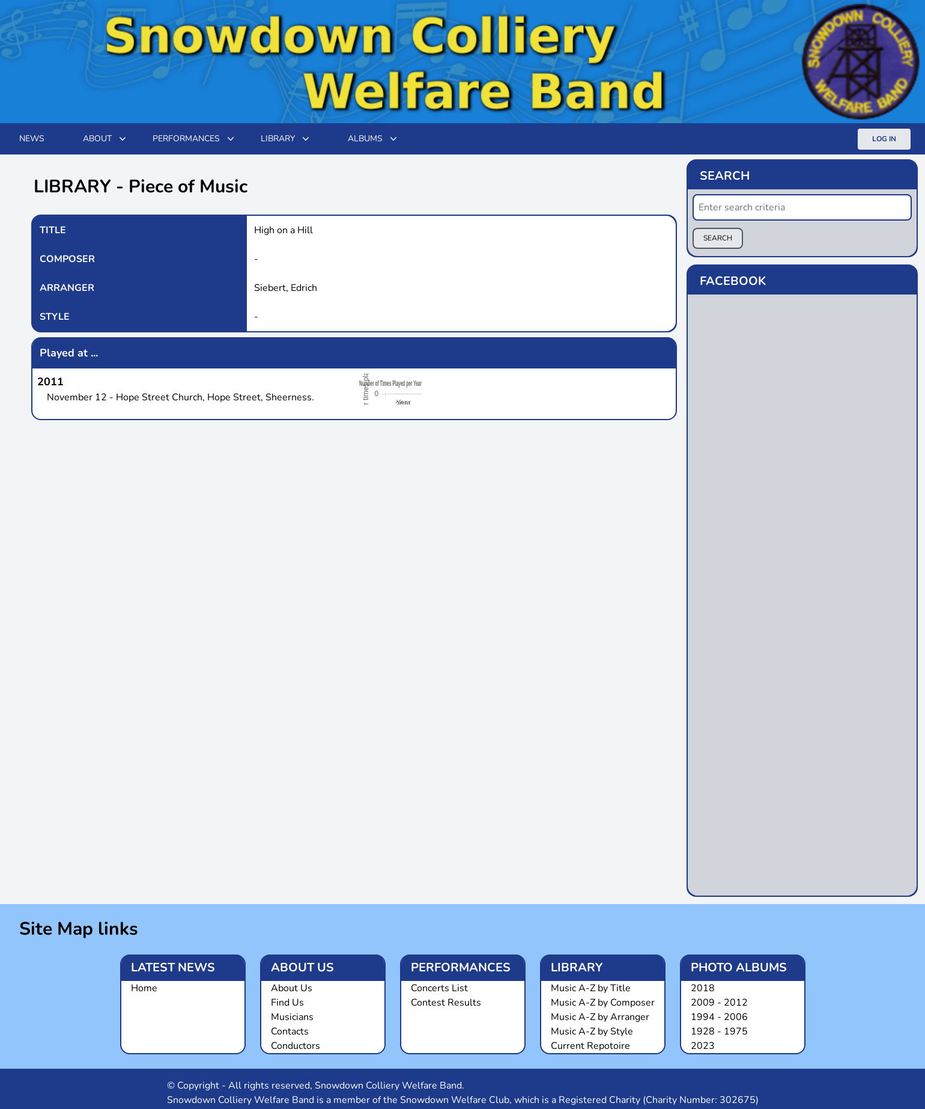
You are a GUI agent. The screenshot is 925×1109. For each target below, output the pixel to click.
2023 (703, 1045)
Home (144, 988)
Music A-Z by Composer (603, 1002)
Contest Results (446, 1002)
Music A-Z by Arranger (600, 1017)
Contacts (290, 1031)
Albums (373, 139)
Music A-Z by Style (592, 1031)
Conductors (295, 1045)
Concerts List (439, 988)
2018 (703, 988)
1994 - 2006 (719, 1017)
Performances (195, 139)
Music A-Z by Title (591, 988)
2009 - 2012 (719, 1002)
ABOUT (106, 139)
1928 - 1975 (719, 1031)
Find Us (287, 1002)
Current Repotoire (590, 1045)
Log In (884, 139)
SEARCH (717, 238)
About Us (291, 988)
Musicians (292, 1017)
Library (286, 139)
